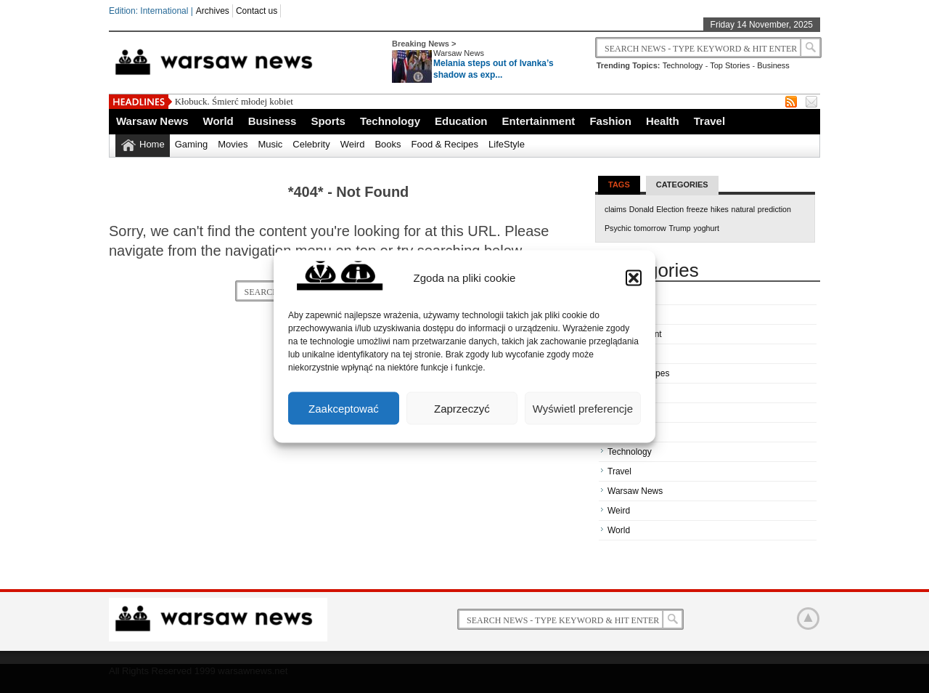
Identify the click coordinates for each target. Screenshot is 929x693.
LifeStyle (506, 144)
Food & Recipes (445, 144)
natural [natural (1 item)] (744, 209)
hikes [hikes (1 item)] (720, 209)
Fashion (610, 121)
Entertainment (539, 121)
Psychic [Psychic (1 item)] (618, 228)
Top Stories (730, 65)
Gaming (191, 144)
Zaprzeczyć (462, 408)
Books (388, 144)
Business (773, 65)
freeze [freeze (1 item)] (697, 209)
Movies (232, 144)
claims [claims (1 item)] (615, 209)
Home (152, 144)
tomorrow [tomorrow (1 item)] (650, 228)
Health (662, 121)
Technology (683, 65)
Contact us (256, 11)
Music (270, 144)
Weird (352, 144)
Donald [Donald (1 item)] (641, 209)
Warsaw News (458, 53)
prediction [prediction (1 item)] (774, 209)
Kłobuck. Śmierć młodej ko (227, 101)
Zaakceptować (343, 408)
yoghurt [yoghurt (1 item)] (706, 228)
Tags (619, 184)
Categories (682, 184)
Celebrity (311, 144)
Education (461, 121)
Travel (709, 121)
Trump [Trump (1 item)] (679, 228)
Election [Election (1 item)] (670, 209)
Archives (212, 11)
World (218, 121)
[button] (633, 277)
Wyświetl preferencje (583, 408)
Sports (328, 121)
